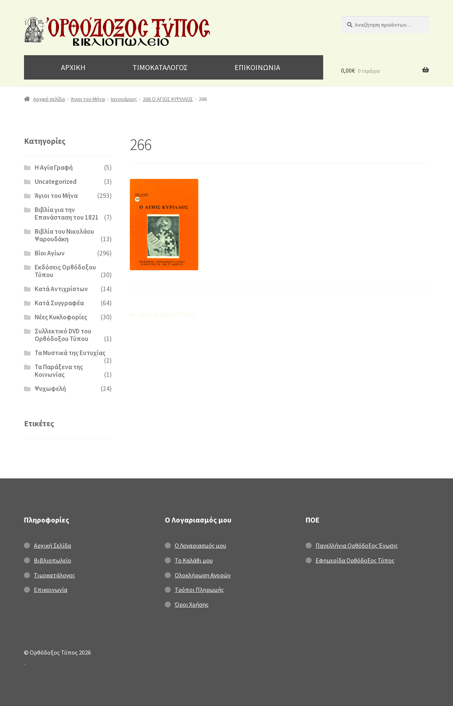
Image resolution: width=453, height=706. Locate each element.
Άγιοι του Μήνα (88, 99)
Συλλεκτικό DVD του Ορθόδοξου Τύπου (63, 335)
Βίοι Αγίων (50, 253)
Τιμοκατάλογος (54, 575)
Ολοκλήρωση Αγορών (203, 575)
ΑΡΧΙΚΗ (73, 67)
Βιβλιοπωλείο (52, 560)
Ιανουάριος (124, 99)
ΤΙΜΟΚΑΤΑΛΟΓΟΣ (160, 67)
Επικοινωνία (50, 589)
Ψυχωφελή (50, 388)
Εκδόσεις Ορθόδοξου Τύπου (65, 271)
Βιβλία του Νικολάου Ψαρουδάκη (64, 235)
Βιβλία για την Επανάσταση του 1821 (67, 214)
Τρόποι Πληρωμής (199, 589)
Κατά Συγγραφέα (59, 303)
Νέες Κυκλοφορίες (61, 317)
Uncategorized (56, 181)
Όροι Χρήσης (192, 604)
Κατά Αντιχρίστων (61, 289)
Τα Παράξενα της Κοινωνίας (59, 371)
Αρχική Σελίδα (52, 545)
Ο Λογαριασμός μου (200, 545)
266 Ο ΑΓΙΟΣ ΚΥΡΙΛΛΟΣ (168, 99)
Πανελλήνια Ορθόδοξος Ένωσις (357, 545)
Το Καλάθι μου (194, 560)
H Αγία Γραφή (54, 167)
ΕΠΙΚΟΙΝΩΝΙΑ (257, 67)
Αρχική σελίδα (49, 99)
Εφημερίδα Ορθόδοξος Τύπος (355, 560)
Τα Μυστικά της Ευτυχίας (70, 353)
